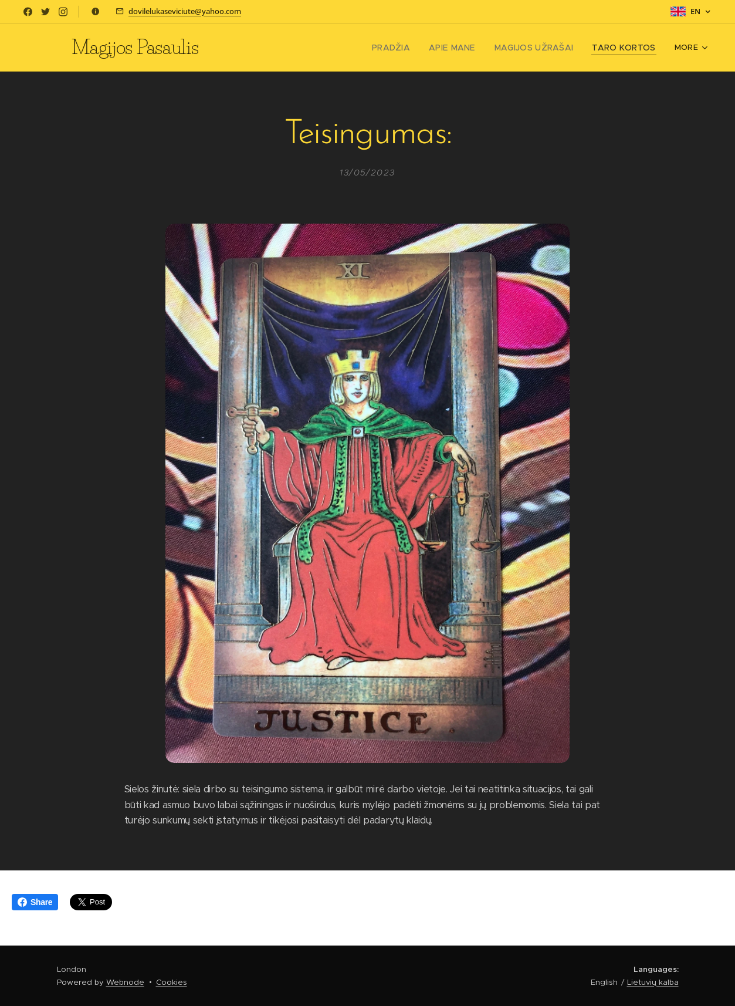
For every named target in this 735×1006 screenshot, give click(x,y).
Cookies (171, 982)
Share (35, 902)
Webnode (125, 982)
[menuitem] (272, 47)
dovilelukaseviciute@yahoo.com (184, 11)
